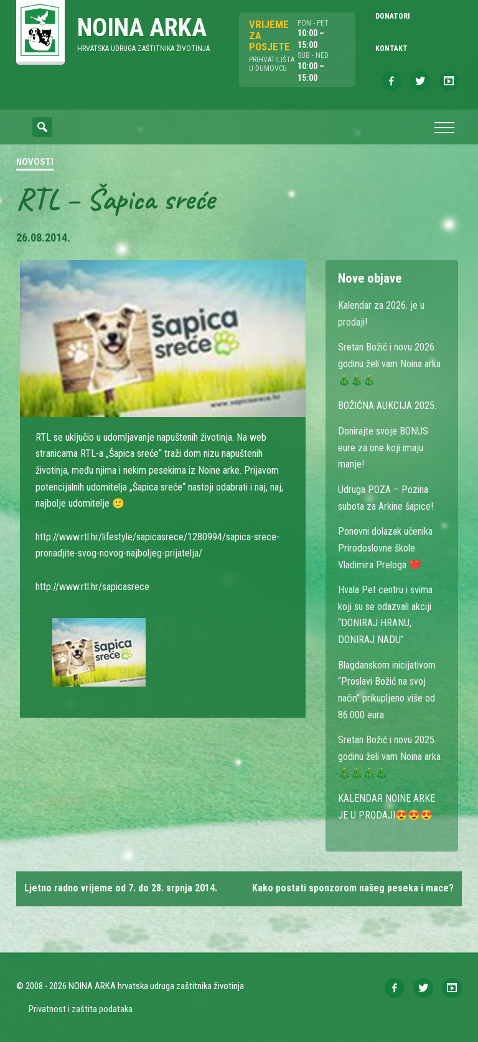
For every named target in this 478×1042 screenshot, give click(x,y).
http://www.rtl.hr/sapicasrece (92, 587)
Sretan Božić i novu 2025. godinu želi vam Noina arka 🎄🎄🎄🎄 (389, 756)
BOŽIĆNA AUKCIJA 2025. (387, 405)
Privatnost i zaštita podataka (81, 1009)
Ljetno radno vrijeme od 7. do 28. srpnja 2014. (120, 888)
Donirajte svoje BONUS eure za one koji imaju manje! (383, 447)
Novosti (35, 161)
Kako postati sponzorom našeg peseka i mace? (353, 888)
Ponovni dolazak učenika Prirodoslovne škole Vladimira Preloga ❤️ (385, 547)
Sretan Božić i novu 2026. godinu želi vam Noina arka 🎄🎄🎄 (389, 363)
